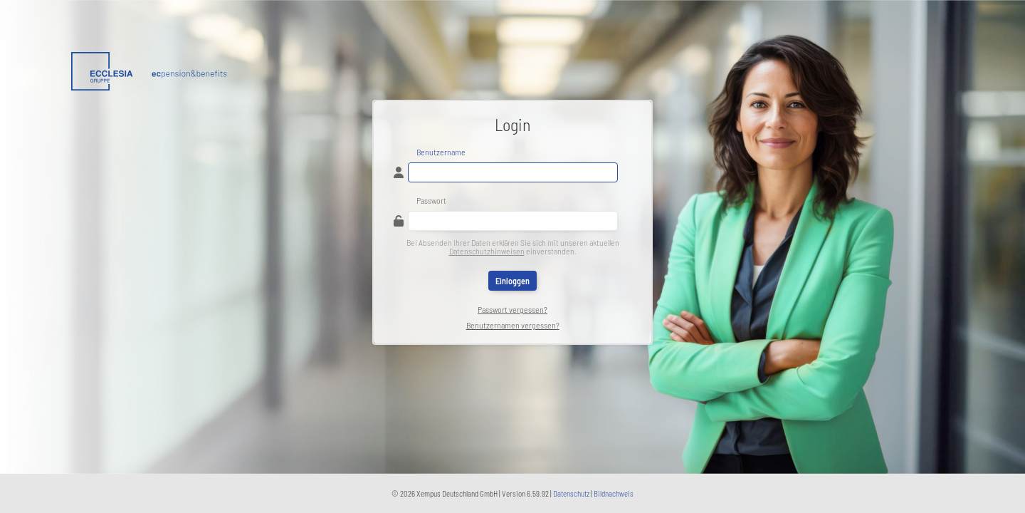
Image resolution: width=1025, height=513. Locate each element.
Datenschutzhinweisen (487, 251)
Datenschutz (571, 493)
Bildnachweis (614, 493)
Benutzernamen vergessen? (512, 325)
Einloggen (512, 281)
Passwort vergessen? (512, 309)
